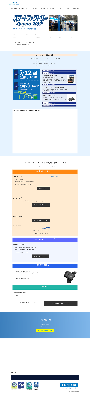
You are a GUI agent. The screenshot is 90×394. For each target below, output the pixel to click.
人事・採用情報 (34, 378)
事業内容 (27, 376)
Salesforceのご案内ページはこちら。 (41, 230)
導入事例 (52, 8)
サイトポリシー (40, 376)
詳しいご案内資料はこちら (41, 204)
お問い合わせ (42, 233)
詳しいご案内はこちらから (41, 220)
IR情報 (31, 376)
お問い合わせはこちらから (33, 278)
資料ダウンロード (43, 188)
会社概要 (23, 376)
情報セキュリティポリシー (25, 378)
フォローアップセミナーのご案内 (25, 42)
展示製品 (19, 44)
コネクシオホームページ (15, 376)
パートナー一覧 (76, 8)
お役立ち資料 (67, 8)
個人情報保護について (15, 378)
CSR (35, 376)
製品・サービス (43, 8)
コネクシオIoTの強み (33, 8)
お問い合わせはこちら (46, 330)
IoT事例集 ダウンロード (61, 304)
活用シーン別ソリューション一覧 (17, 8)
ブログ (59, 8)
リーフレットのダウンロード (21, 252)
